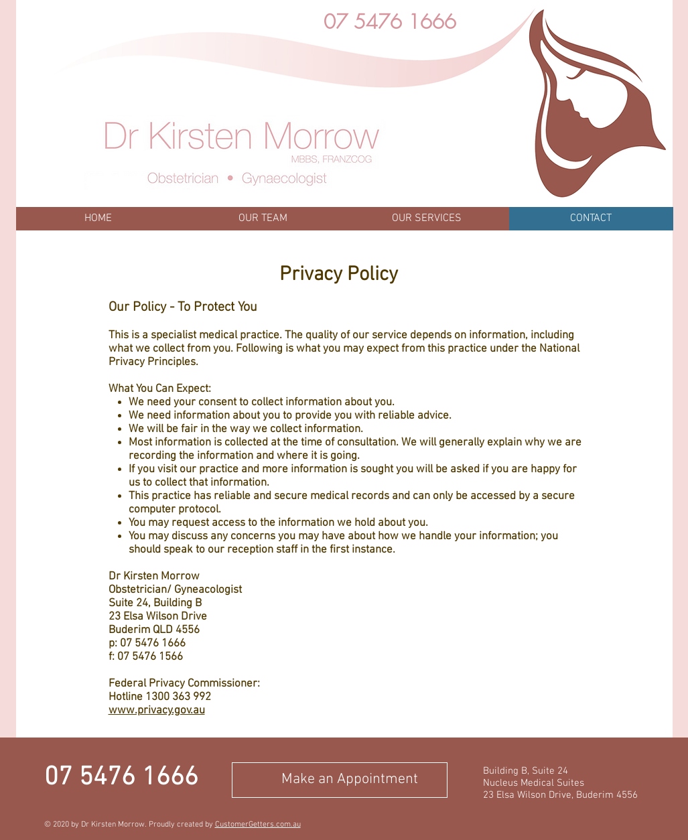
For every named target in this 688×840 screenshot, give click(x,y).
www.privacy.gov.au (157, 710)
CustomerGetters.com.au (258, 824)
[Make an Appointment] (340, 780)
